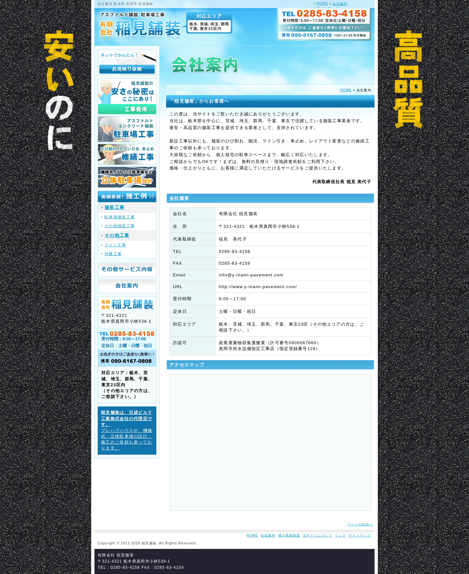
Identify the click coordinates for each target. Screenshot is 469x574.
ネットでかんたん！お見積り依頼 (127, 62)
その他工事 (117, 235)
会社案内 (340, 4)
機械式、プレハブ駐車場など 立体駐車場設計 (127, 177)
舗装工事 (114, 207)
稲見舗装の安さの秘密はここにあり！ (127, 96)
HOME (322, 3)
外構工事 (113, 254)
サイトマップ (359, 535)
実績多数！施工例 (127, 196)
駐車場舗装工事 (120, 217)
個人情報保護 (289, 535)
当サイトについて (317, 535)
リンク (340, 535)
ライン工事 (115, 245)
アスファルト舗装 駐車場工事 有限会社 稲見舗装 (163, 26)
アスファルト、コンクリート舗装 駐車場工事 (127, 129)
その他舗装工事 (120, 226)
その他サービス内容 (127, 269)
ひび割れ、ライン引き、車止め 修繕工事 (127, 154)
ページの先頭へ (360, 524)
